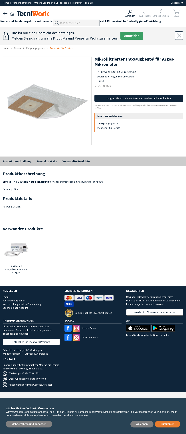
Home (6, 2)
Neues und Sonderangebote (21, 22)
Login (6, 297)
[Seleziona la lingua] (177, 2)
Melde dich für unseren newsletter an (154, 312)
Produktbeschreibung (17, 161)
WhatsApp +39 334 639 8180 (20, 373)
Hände (93, 22)
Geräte (65, 22)
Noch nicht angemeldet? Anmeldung (22, 304)
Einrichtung (10, 28)
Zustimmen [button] (167, 424)
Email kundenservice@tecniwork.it (24, 378)
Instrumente (50, 22)
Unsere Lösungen (44, 2)
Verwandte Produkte (76, 161)
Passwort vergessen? (14, 300)
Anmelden (132, 36)
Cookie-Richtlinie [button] (19, 415)
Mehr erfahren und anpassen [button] (29, 424)
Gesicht (105, 22)
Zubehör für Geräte (61, 48)
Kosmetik (118, 22)
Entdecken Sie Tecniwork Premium (74, 2)
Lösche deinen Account (15, 307)
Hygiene (163, 22)
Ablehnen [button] (142, 424)
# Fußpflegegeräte (107, 123)
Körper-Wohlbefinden (141, 22)
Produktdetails (47, 161)
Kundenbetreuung (22, 2)
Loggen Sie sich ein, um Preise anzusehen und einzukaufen (139, 98)
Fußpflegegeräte (35, 48)
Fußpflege (79, 22)
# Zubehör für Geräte (108, 127)
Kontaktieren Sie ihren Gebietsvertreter (27, 384)
